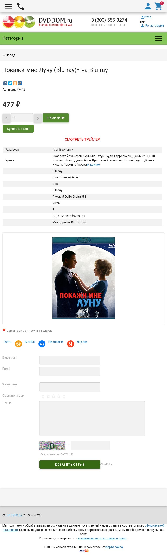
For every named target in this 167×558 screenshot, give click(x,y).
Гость (8, 342)
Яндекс (81, 342)
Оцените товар (13, 395)
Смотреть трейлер (82, 139)
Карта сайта (114, 547)
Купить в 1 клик (18, 129)
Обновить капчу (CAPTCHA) (56, 454)
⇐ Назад (8, 55)
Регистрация (152, 25)
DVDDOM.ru (14, 515)
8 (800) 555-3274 (109, 20)
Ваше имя (9, 357)
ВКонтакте (55, 342)
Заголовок (9, 384)
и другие (93, 164)
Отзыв (7, 403)
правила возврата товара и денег (102, 538)
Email (6, 368)
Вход (146, 17)
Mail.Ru (29, 342)
